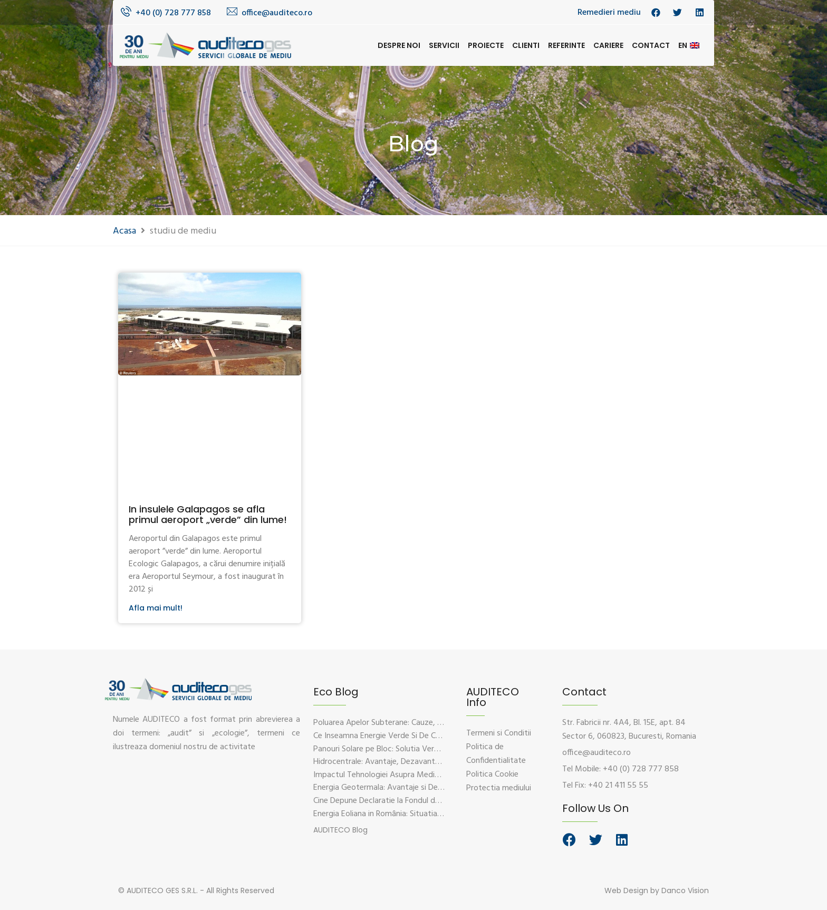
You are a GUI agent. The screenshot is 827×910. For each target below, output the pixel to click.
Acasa (124, 231)
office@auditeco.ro (277, 13)
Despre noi (399, 45)
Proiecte (486, 45)
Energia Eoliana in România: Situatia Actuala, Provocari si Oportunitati (436, 814)
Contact (651, 45)
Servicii (444, 45)
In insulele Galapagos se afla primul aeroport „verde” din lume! (208, 514)
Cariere (608, 45)
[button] (340, 830)
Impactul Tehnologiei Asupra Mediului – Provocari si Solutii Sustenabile (438, 775)
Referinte (566, 45)
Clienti (526, 45)
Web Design (626, 890)
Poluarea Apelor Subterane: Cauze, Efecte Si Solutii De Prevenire (426, 723)
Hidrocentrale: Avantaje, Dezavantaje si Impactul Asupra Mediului (429, 762)
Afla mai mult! (155, 608)
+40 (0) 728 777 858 (173, 13)
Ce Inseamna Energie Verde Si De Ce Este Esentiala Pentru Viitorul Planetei (444, 736)
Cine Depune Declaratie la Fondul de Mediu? (390, 801)
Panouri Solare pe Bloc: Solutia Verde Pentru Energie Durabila (420, 749)
